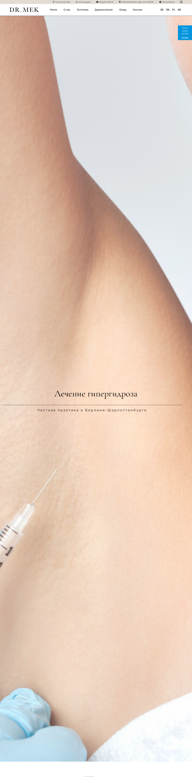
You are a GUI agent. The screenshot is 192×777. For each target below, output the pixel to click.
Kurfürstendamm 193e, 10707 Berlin (137, 2)
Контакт (138, 9)
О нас (67, 9)
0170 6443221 (84, 2)
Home (53, 9)
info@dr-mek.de (106, 2)
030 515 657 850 (62, 2)
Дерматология (104, 9)
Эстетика (82, 9)
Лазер (122, 9)
